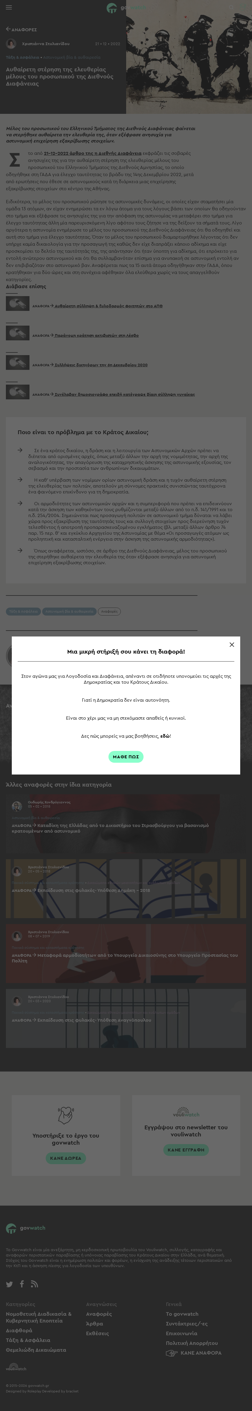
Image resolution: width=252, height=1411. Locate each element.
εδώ (165, 736)
